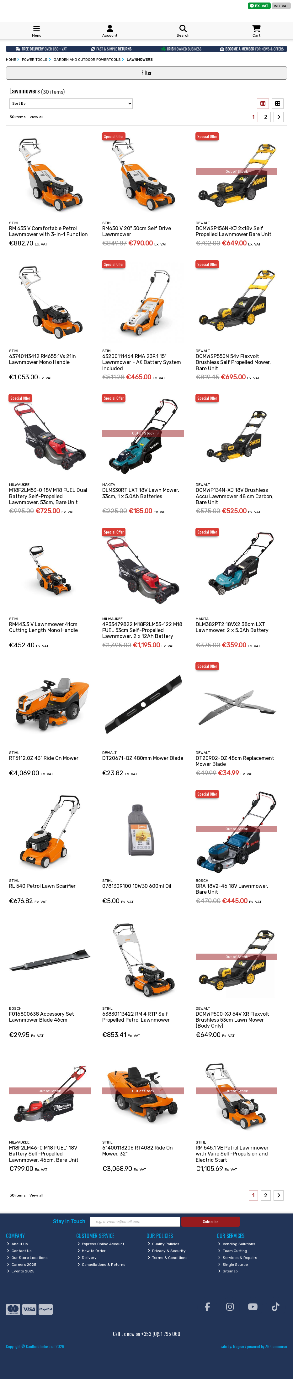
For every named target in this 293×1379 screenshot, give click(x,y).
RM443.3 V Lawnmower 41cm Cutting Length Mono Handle (43, 627)
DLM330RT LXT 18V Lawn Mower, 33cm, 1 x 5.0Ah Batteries (140, 493)
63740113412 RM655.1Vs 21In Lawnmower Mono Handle (42, 359)
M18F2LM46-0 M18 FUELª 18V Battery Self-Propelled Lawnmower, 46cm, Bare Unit (43, 1154)
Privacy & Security (167, 1251)
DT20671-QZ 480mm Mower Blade (142, 758)
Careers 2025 (21, 1264)
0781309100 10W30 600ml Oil (136, 886)
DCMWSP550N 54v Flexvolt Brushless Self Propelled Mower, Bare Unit (233, 362)
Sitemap (228, 1271)
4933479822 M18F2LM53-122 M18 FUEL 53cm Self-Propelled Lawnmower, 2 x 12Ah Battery (142, 630)
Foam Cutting (232, 1251)
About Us (17, 1244)
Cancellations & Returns (101, 1264)
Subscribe (210, 1221)
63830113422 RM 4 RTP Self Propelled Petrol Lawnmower (136, 1017)
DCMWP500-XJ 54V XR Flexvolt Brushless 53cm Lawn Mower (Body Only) (232, 1020)
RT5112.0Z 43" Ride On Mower (43, 758)
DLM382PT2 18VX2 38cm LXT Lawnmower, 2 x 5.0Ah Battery (232, 627)
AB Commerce (276, 1346)
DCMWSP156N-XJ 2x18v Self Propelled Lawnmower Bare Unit (233, 231)
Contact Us (19, 1251)
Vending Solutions (236, 1244)
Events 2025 (21, 1271)
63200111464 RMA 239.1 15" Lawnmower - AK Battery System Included (141, 362)
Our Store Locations (27, 1257)
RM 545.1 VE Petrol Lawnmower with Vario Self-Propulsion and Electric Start (232, 1154)
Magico (238, 1346)
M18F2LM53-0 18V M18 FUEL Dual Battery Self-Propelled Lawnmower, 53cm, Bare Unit (48, 496)
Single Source (233, 1264)
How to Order (91, 1251)
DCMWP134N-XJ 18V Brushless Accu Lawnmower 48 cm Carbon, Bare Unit (235, 496)
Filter (146, 72)
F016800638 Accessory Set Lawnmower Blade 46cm (41, 1017)
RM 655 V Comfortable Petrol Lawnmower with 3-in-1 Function (48, 231)
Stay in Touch (69, 1221)
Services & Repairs (237, 1257)
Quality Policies (164, 1244)
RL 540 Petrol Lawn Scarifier (42, 886)
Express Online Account (101, 1244)
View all (36, 117)
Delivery (87, 1257)
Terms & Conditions (168, 1257)
